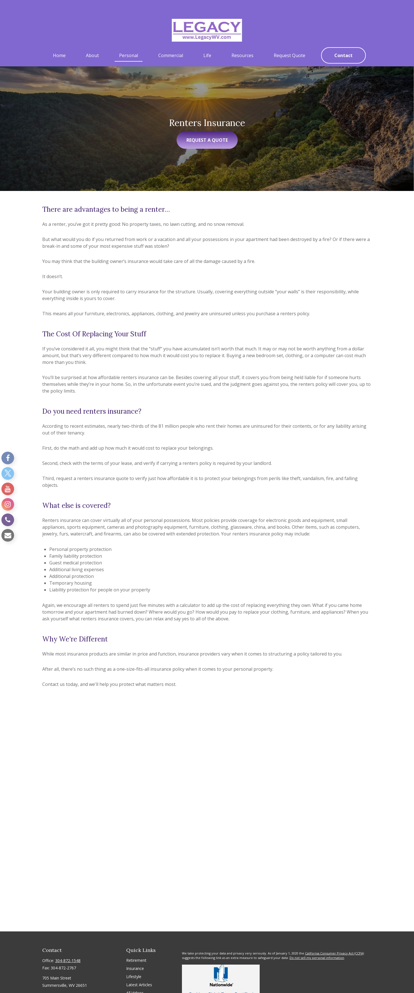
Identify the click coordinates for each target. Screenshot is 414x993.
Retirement (136, 948)
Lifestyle (133, 964)
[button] (59, 43)
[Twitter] (7, 473)
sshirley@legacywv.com (63, 983)
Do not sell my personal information (317, 946)
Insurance (135, 956)
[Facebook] (7, 458)
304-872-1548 (68, 948)
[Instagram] (7, 504)
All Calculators (139, 989)
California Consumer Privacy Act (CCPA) (334, 941)
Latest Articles (139, 972)
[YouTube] (7, 489)
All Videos (135, 980)
